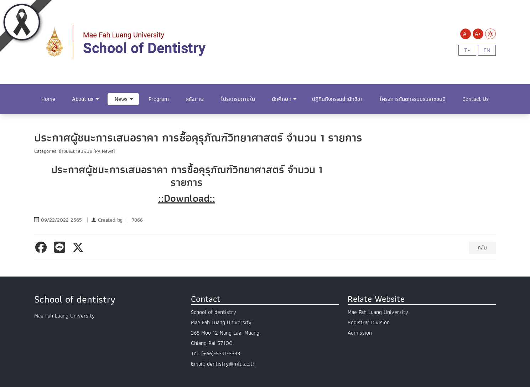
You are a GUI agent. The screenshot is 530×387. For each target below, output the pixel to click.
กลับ (482, 247)
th (467, 50)
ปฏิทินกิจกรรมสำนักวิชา (337, 99)
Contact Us (475, 99)
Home (48, 99)
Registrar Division (369, 322)
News (121, 99)
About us (82, 99)
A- (465, 34)
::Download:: (186, 198)
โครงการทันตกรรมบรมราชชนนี (413, 99)
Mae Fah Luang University (378, 312)
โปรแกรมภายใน (238, 99)
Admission (360, 333)
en (487, 50)
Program (159, 99)
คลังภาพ (195, 99)
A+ (478, 34)
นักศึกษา (281, 99)
